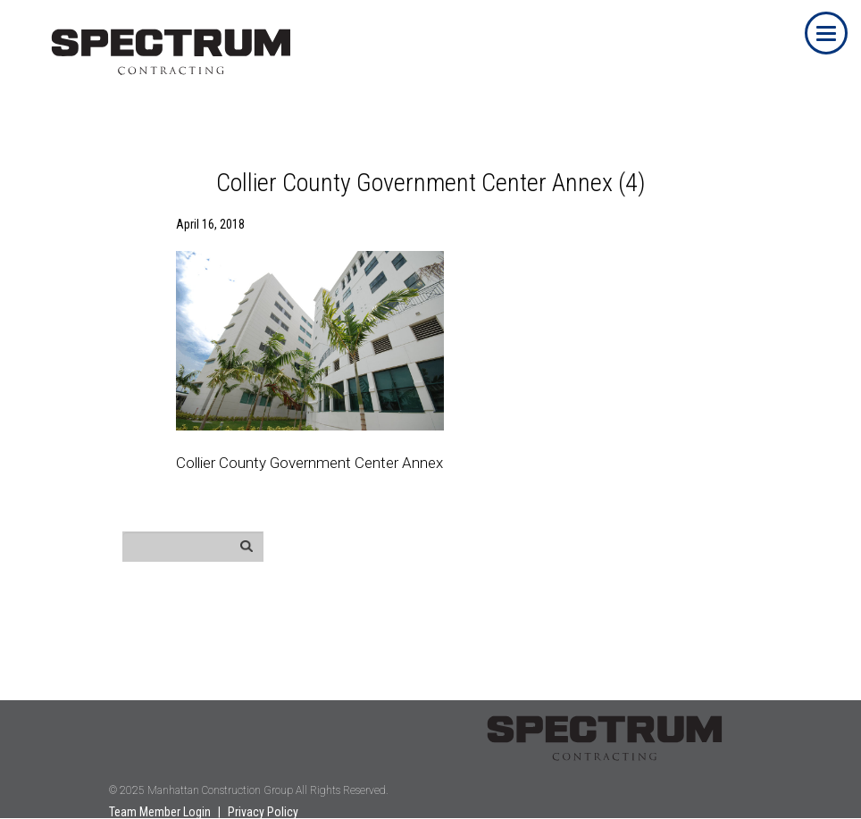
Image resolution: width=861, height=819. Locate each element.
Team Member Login (160, 812)
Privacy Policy (263, 812)
